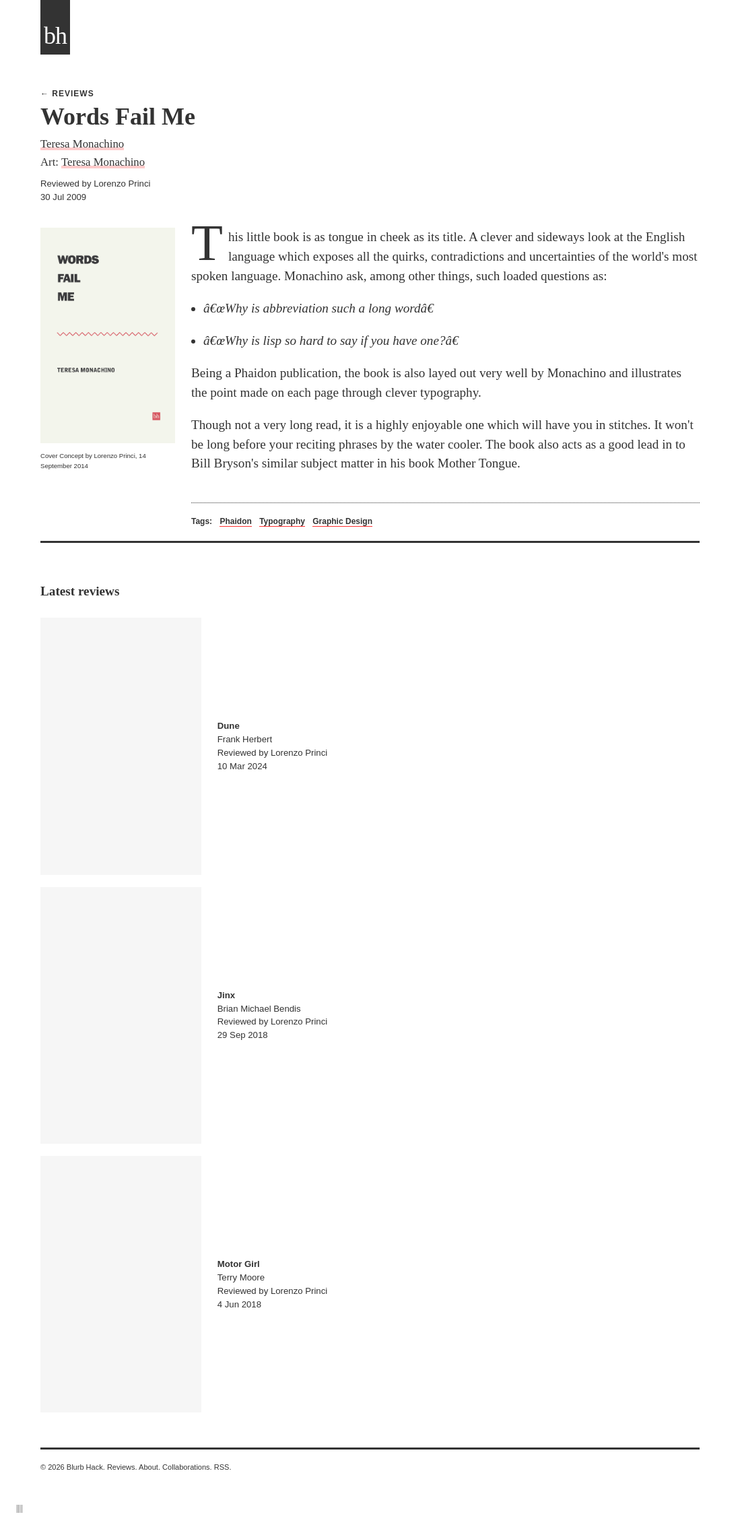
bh (55, 35)
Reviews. (122, 1467)
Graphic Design (342, 521)
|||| (19, 1508)
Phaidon (235, 521)
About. (149, 1467)
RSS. (223, 1467)
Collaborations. (187, 1467)
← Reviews (67, 93)
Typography (282, 521)
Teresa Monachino (82, 143)
